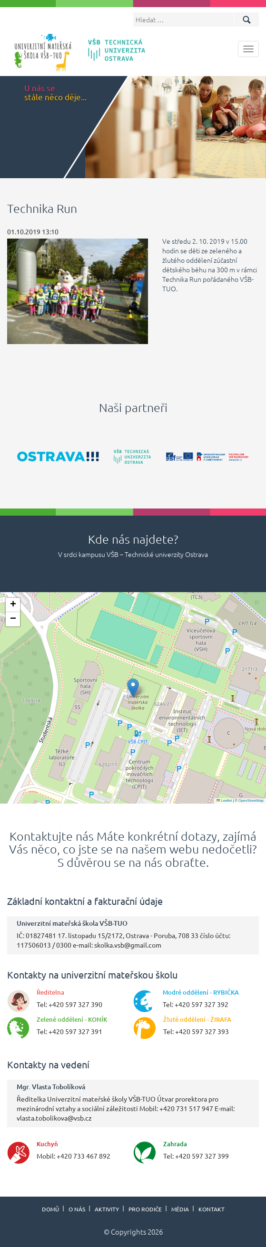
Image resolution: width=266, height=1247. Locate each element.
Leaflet (224, 800)
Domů (50, 1209)
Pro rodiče (145, 1209)
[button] (133, 688)
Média (180, 1209)
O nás (77, 1209)
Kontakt (211, 1209)
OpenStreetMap (251, 800)
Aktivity (107, 1209)
